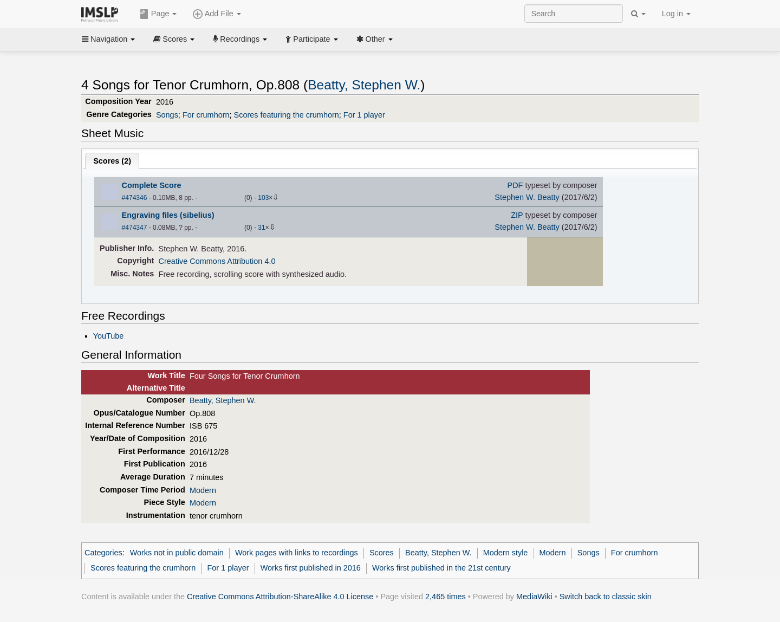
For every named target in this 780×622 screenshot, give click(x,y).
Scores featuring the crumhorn (286, 115)
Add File (216, 14)
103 (263, 198)
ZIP (517, 215)
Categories (103, 552)
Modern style (505, 552)
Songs (167, 115)
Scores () (112, 161)
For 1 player (364, 115)
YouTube (108, 336)
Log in (676, 13)
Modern (203, 490)
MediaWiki (534, 596)
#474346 (134, 198)
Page (158, 14)
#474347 (134, 227)
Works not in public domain (177, 552)
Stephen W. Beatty (527, 197)
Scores (173, 39)
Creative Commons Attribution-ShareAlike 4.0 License (280, 596)
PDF (515, 185)
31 (261, 227)
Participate (311, 39)
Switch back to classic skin (606, 596)
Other (374, 39)
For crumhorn (206, 115)
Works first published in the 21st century (441, 567)
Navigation (108, 39)
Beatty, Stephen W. (364, 84)
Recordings (240, 39)
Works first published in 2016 (311, 567)
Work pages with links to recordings (296, 552)
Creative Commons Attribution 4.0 (217, 261)
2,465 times (445, 596)
